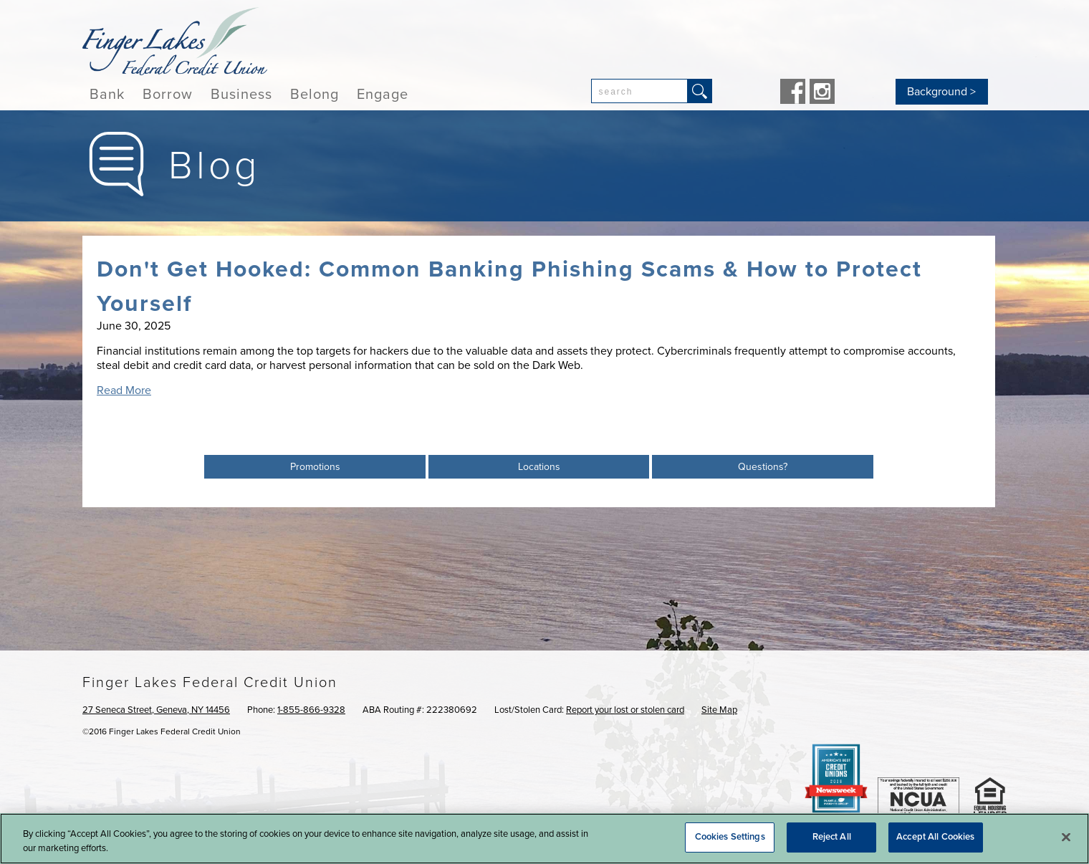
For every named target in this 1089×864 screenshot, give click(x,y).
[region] (544, 838)
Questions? (762, 467)
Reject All (831, 837)
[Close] (1066, 837)
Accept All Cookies (935, 837)
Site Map (719, 710)
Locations (539, 467)
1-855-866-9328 (311, 710)
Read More (124, 390)
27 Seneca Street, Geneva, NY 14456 (156, 710)
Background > (941, 92)
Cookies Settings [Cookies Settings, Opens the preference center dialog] (730, 837)
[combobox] (639, 91)
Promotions (315, 467)
